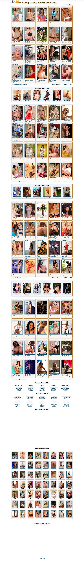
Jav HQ (50, 221)
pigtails (55, 336)
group (43, 60)
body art (32, 335)
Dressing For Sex (66, 404)
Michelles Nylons (40, 123)
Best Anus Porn (42, 397)
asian (52, 236)
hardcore (18, 41)
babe (15, 22)
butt (45, 41)
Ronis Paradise (15, 64)
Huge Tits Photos (54, 404)
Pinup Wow (53, 388)
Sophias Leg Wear (28, 45)
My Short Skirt (54, 398)
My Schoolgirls (29, 402)
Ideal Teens (30, 406)
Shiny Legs (18, 405)
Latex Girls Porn (66, 399)
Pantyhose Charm (66, 406)
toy (28, 179)
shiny (50, 23)
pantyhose (26, 62)
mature (43, 42)
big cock (67, 79)
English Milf (39, 26)
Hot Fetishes (54, 397)
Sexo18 (54, 403)
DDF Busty (64, 6)
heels (38, 42)
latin (13, 80)
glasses (70, 274)
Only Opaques (64, 221)
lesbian (20, 237)
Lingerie (54, 396)
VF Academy (42, 388)
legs (58, 60)
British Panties (17, 397)
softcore (26, 43)
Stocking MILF (30, 398)
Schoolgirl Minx (17, 404)
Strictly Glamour (40, 64)
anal (64, 79)
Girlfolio (63, 26)
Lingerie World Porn (42, 402)
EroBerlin (51, 258)
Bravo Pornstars (66, 402)
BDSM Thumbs (30, 405)
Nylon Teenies (42, 406)
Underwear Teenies (29, 403)
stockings (29, 43)
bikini (42, 22)
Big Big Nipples (30, 399)
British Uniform (29, 397)
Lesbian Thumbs (18, 403)
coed (57, 158)
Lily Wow (63, 162)
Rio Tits (54, 405)
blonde (43, 41)
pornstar (68, 80)
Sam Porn (42, 396)
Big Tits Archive (66, 405)
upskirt (53, 61)
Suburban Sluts (65, 389)
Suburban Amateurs (28, 6)
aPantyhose (27, 64)
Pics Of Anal (42, 403)
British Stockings (66, 397)
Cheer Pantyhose (18, 406)
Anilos (14, 45)
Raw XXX (54, 402)
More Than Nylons (52, 64)
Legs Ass (42, 404)
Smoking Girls (18, 398)
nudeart (32, 42)
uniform (66, 275)
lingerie (29, 42)
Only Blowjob (51, 26)
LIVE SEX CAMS (42, 524)
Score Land (14, 26)
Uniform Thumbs (30, 404)
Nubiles (14, 6)
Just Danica (30, 385)
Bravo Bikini (54, 406)
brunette (17, 22)
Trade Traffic (42, 558)
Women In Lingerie (29, 396)
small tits (30, 316)
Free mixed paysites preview (19, 84)
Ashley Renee (51, 6)
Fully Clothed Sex (40, 45)
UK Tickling (51, 45)
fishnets (30, 60)
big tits (40, 22)
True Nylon (53, 385)
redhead (14, 42)
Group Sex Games (52, 105)
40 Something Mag (16, 105)
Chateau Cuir (64, 45)
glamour (31, 22)
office (30, 61)
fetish (65, 60)
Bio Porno (17, 396)
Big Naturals (39, 6)
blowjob (57, 41)
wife (44, 43)
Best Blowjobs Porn (42, 399)
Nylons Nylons (15, 123)
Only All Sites (19, 390)
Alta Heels (26, 162)
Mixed (53, 84)
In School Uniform (42, 405)
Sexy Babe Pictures (66, 396)
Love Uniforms (30, 387)
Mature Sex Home (54, 399)
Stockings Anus (18, 399)
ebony (30, 236)
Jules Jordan (64, 64)
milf (45, 42)
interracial (17, 218)
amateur (28, 22)
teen (32, 43)
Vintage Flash (30, 388)
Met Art (26, 26)
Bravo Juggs (66, 398)
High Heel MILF (17, 402)
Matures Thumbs (42, 398)
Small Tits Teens (66, 403)
